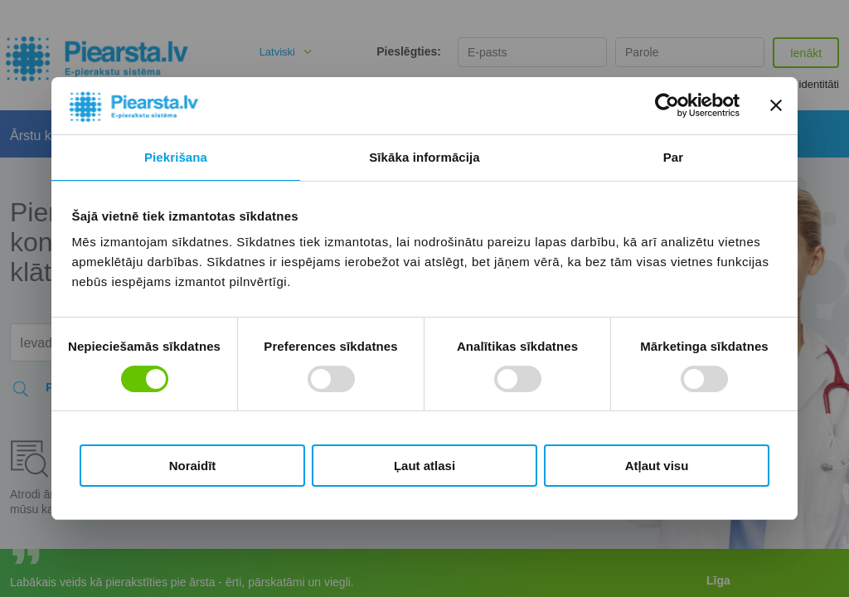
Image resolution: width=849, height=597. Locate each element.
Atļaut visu (657, 466)
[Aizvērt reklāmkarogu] (776, 105)
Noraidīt (192, 466)
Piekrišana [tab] (175, 157)
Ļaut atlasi (424, 466)
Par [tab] (673, 157)
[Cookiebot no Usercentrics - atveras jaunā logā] (667, 105)
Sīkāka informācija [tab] (424, 157)
